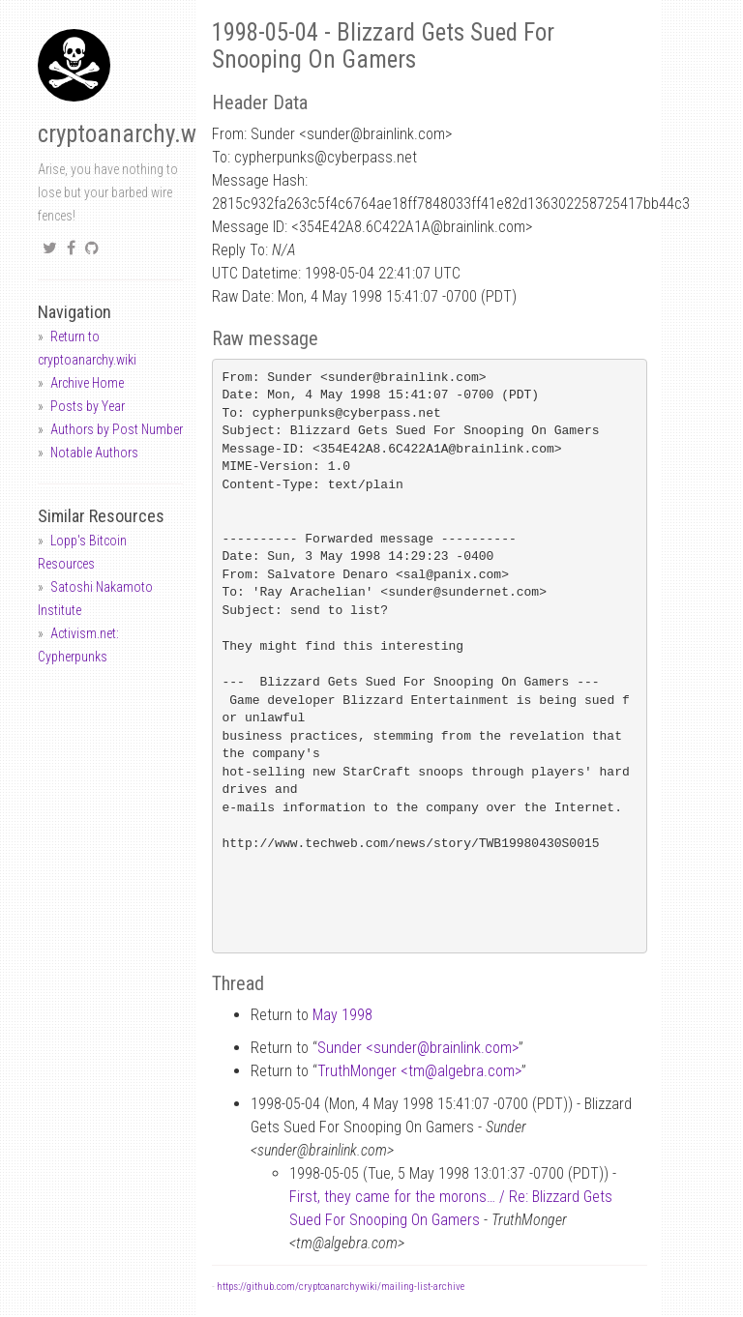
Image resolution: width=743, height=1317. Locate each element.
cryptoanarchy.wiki (129, 134)
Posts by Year (87, 406)
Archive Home (87, 383)
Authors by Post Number (116, 429)
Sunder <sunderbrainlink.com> (418, 1048)
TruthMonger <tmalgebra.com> (419, 1071)
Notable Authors (94, 452)
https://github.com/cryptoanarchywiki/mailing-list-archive (340, 1286)
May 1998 (342, 1015)
